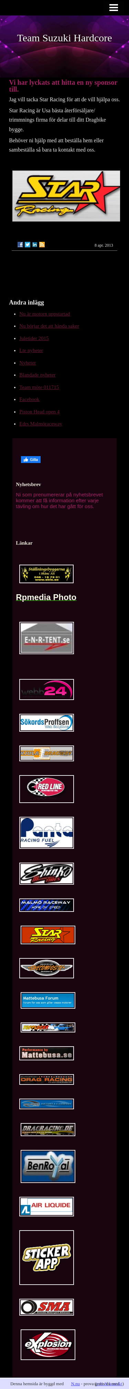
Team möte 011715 (39, 387)
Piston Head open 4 (39, 411)
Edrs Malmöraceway (40, 423)
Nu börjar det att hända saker (49, 326)
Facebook (29, 399)
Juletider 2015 (34, 338)
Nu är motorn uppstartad (44, 314)
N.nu (75, 1383)
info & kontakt (109, 1383)
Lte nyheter (31, 350)
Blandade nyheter (37, 375)
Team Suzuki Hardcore (64, 37)
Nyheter (27, 363)
